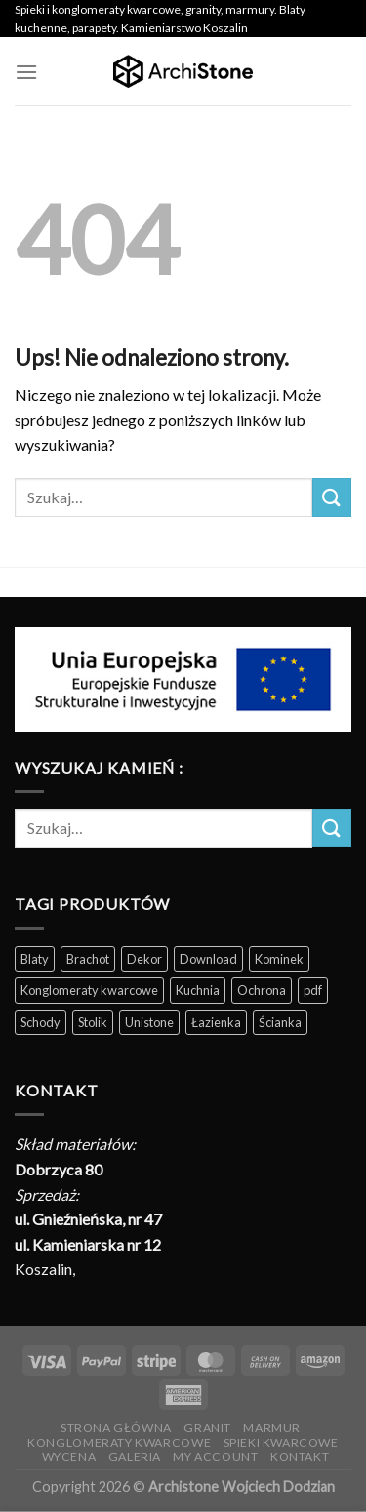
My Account (215, 1457)
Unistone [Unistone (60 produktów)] (149, 1022)
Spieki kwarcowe (281, 1442)
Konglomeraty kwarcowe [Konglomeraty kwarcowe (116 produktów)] (89, 990)
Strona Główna (116, 1427)
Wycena (69, 1457)
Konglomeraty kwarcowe (119, 1442)
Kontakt (299, 1457)
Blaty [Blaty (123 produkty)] (34, 959)
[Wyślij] (331, 497)
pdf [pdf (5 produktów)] (313, 990)
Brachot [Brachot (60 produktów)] (87, 959)
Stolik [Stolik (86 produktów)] (92, 1022)
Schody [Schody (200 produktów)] (40, 1022)
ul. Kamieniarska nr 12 (88, 1244)
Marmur (272, 1427)
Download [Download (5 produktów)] (208, 959)
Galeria (134, 1457)
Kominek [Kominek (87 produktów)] (279, 959)
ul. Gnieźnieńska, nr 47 (88, 1219)
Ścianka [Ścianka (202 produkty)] (280, 1022)
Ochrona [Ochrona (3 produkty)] (261, 990)
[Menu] (26, 72)
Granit (207, 1427)
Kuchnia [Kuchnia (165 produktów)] (198, 990)
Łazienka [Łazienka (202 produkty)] (216, 1022)
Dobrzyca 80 (58, 1169)
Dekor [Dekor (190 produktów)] (144, 959)
